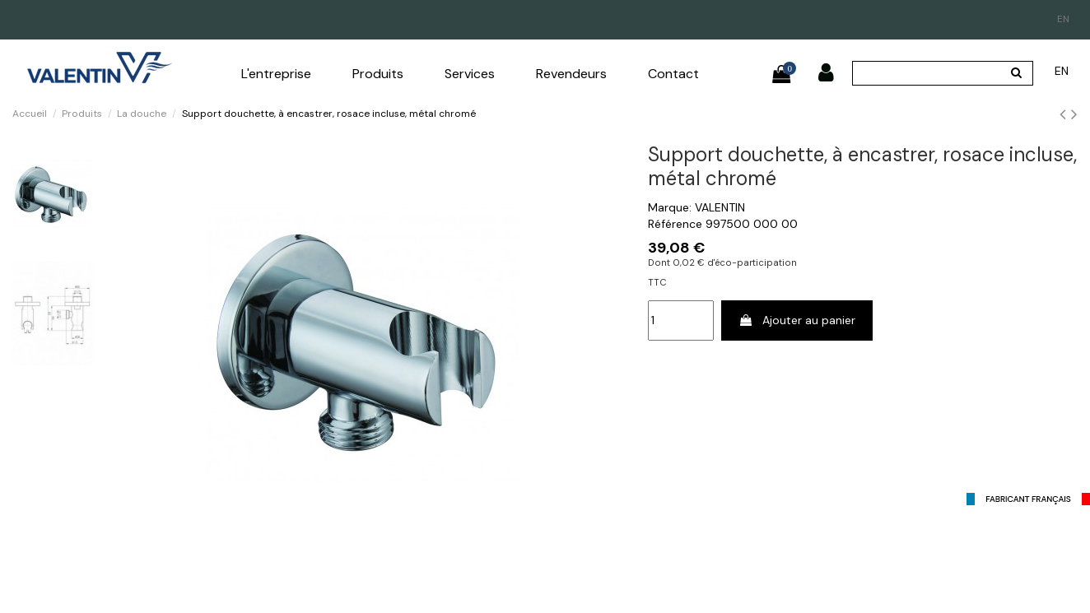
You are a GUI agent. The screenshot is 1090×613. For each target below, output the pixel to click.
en (1063, 19)
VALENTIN (720, 207)
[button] (276, 74)
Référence (675, 223)
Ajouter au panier (796, 320)
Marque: (670, 207)
